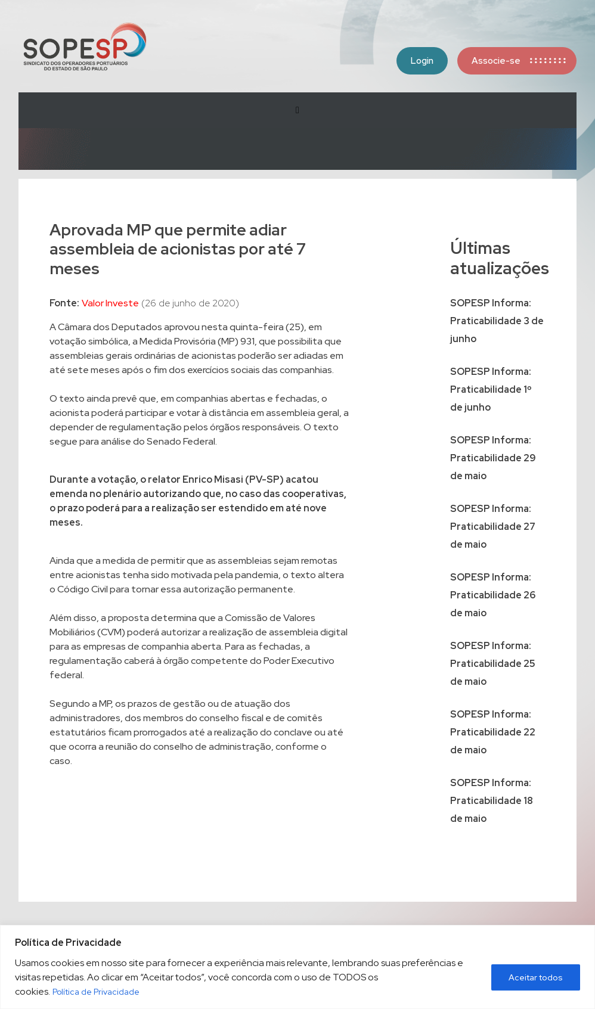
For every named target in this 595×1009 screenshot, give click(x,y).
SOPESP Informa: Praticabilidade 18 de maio (491, 801)
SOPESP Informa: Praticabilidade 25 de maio (492, 663)
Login (422, 61)
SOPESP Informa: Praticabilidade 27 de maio (492, 526)
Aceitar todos (536, 977)
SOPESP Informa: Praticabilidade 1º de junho (491, 389)
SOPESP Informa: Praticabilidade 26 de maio (492, 595)
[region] (297, 967)
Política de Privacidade (96, 991)
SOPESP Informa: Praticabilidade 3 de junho (497, 321)
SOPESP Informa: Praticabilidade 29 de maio (493, 458)
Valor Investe (110, 303)
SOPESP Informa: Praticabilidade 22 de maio (492, 732)
